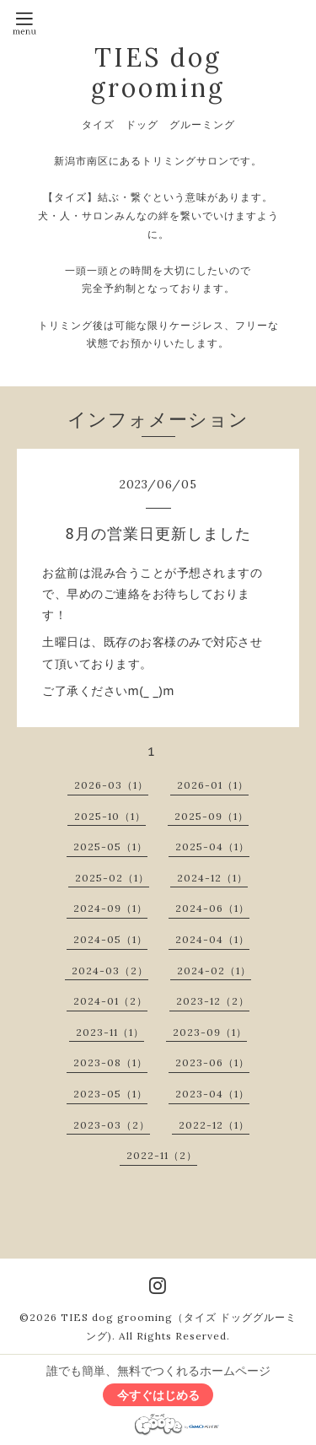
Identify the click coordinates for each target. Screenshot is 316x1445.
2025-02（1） (112, 877)
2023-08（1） (110, 1062)
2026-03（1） (111, 785)
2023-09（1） (210, 1032)
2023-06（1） (212, 1062)
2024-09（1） (110, 908)
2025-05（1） (110, 846)
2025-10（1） (110, 816)
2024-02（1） (214, 970)
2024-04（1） (212, 939)
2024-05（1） (110, 939)
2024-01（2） (110, 1001)
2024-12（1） (212, 877)
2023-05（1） (110, 1093)
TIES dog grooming (158, 72)
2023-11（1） (110, 1032)
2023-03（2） (111, 1125)
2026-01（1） (213, 785)
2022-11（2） (161, 1155)
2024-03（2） (110, 970)
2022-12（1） (214, 1125)
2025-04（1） (212, 846)
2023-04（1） (212, 1093)
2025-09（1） (211, 816)
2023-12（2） (212, 1001)
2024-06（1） (212, 908)
